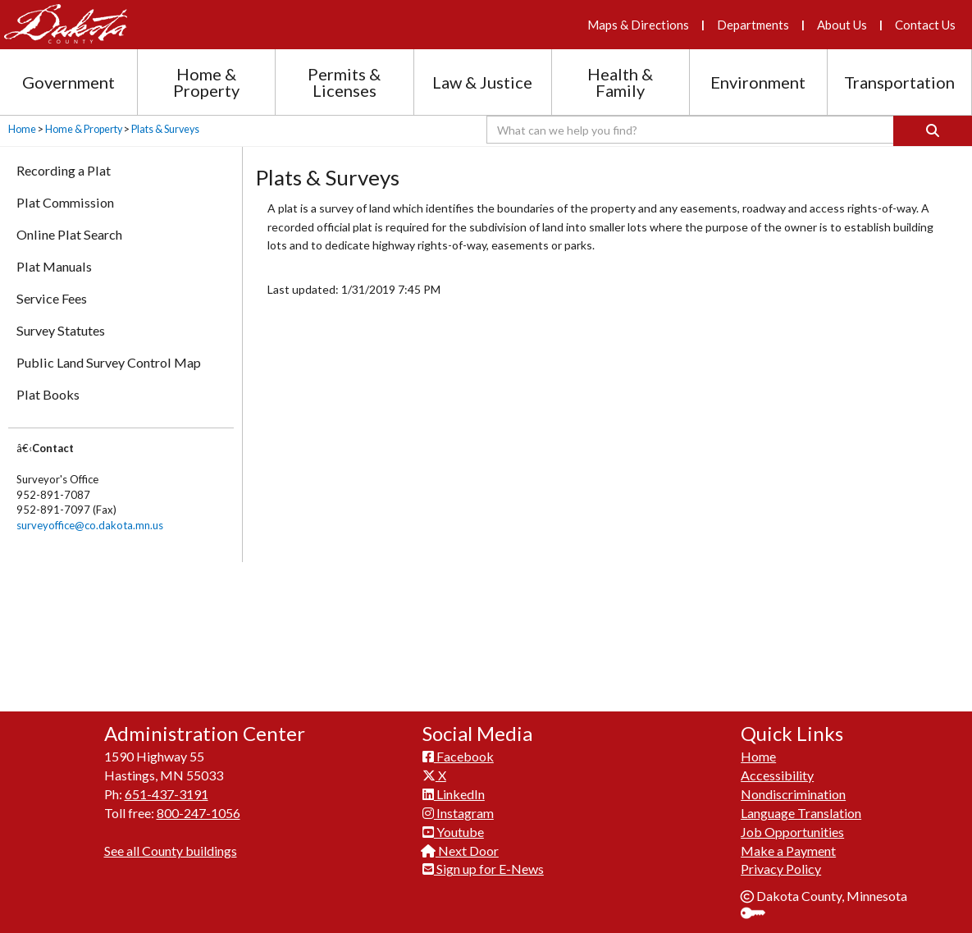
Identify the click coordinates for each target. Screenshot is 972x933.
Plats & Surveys (165, 129)
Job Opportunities (792, 822)
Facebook (458, 747)
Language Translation (801, 804)
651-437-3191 (166, 785)
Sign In (759, 905)
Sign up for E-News (483, 859)
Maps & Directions (638, 24)
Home (22, 129)
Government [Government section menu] (68, 82)
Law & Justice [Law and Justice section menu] (482, 82)
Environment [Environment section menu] (757, 82)
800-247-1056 (198, 804)
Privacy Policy (781, 859)
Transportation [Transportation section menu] (899, 82)
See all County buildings (170, 841)
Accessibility (777, 766)
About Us (842, 24)
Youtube (453, 822)
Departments (753, 24)
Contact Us (925, 24)
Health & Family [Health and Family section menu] (620, 82)
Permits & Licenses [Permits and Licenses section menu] (344, 82)
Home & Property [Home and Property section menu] (206, 82)
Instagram (458, 804)
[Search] (932, 131)
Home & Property (83, 129)
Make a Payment (788, 841)
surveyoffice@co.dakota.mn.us (89, 525)
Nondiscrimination (793, 785)
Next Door (460, 841)
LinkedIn (453, 785)
